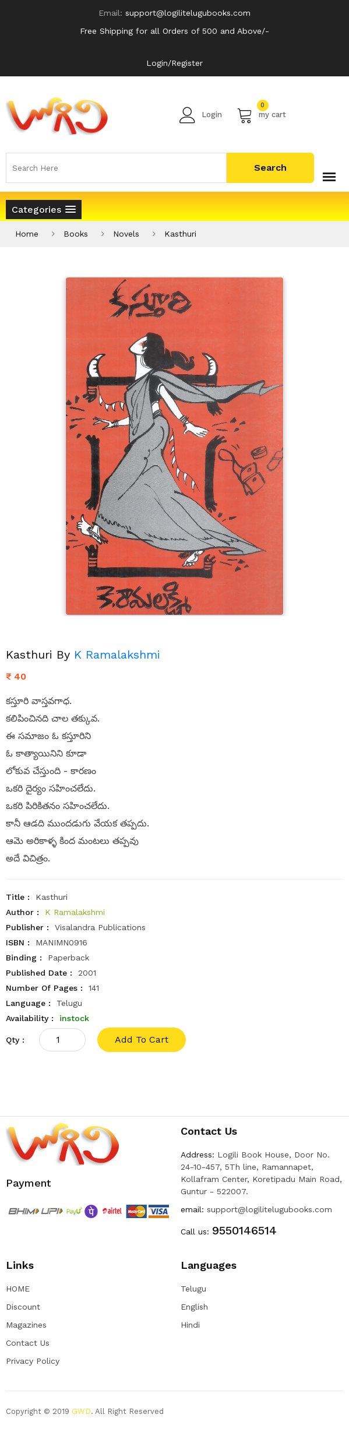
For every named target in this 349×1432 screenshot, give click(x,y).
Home (26, 233)
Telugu (193, 1288)
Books (76, 233)
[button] (44, 209)
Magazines (26, 1324)
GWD (81, 1411)
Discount (23, 1306)
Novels (126, 233)
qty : (15, 1039)
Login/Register (174, 63)
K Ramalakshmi (117, 655)
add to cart (141, 1039)
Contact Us (28, 1342)
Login (200, 115)
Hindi (190, 1324)
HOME (18, 1288)
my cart (261, 115)
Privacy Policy (32, 1361)
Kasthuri (180, 233)
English (194, 1306)
